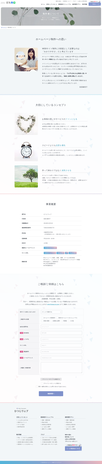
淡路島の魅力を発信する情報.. (26, 442)
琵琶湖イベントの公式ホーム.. (26, 444)
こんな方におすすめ (23, 420)
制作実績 (84, 4)
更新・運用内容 (46, 420)
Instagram (61, 253)
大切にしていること (51, 4)
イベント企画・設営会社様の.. (26, 439)
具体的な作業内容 (47, 424)
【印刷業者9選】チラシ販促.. (50, 439)
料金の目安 (45, 422)
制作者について (67, 1)
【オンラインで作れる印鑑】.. (50, 437)
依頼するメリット (22, 422)
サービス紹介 (21, 424)
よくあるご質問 (46, 426)
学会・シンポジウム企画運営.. (26, 437)
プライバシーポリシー (71, 441)
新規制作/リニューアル (64, 4)
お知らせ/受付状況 (82, 1)
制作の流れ (58, 1)
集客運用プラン (76, 4)
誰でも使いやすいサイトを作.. (50, 444)
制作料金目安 (21, 426)
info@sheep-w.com (50, 247)
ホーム (43, 4)
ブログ (74, 1)
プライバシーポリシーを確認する (51, 379)
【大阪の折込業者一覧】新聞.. (50, 442)
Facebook (74, 253)
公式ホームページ (50, 253)
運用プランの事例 (47, 429)
